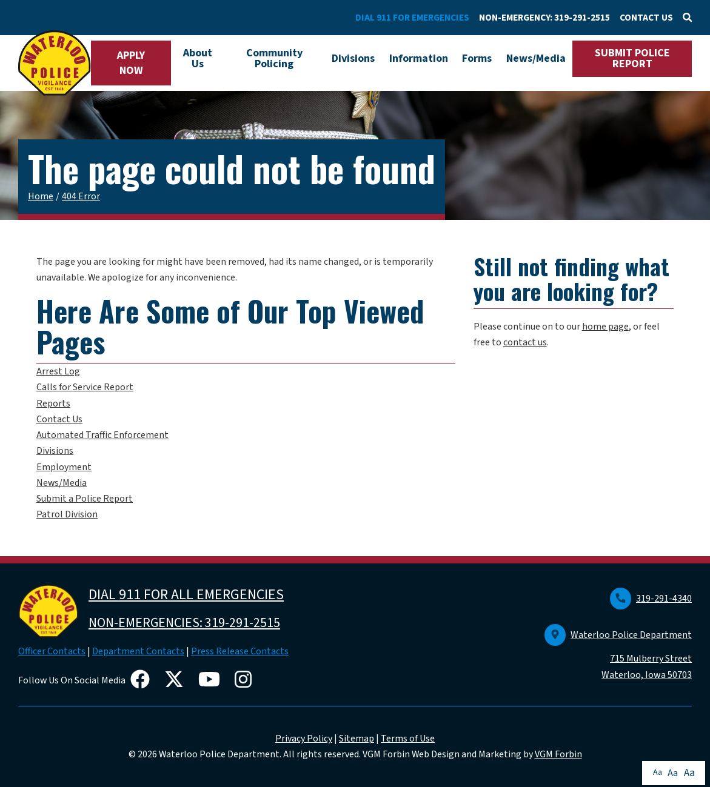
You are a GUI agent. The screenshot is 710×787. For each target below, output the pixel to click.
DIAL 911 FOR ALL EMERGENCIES (186, 594)
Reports (53, 403)
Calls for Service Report (84, 387)
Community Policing (274, 58)
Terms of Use (408, 738)
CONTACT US (646, 17)
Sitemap (356, 738)
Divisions (353, 58)
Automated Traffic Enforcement (102, 435)
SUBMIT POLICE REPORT (632, 58)
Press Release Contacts (240, 651)
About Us (197, 58)
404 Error (81, 196)
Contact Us (59, 419)
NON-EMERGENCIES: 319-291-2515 (184, 623)
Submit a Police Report (84, 498)
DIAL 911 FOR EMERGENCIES (412, 17)
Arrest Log (58, 371)
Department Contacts (138, 651)
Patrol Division (67, 514)
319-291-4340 (651, 598)
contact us (525, 342)
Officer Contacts (51, 651)
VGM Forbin (558, 754)
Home (40, 196)
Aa (657, 772)
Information (418, 58)
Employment (64, 467)
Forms (477, 58)
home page (605, 326)
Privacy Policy (303, 738)
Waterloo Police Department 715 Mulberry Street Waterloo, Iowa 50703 (618, 655)
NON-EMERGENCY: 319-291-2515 (544, 17)
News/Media (536, 58)
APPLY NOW (131, 63)
